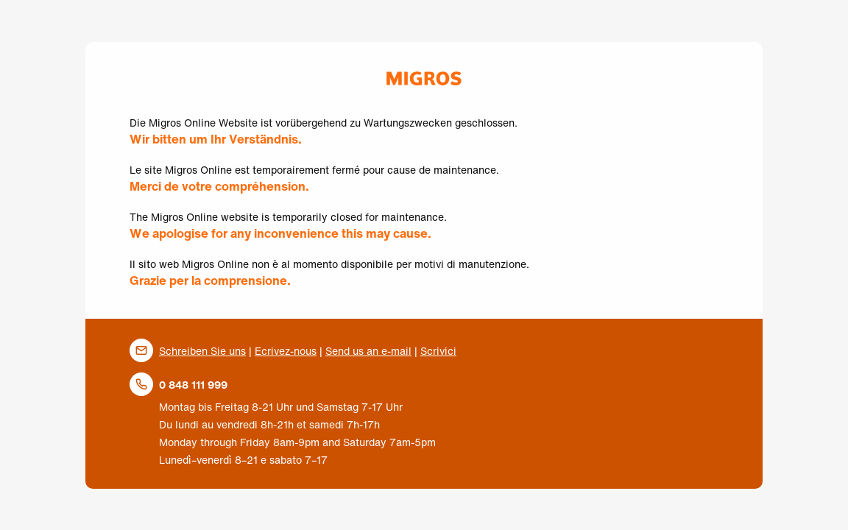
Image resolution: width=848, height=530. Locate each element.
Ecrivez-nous (286, 350)
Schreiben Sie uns (202, 350)
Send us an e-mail (368, 350)
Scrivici (438, 350)
